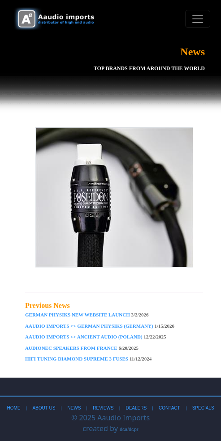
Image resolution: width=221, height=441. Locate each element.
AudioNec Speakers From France (82, 348)
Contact (169, 407)
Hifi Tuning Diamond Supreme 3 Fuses (88, 358)
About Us (43, 407)
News (74, 407)
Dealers (136, 407)
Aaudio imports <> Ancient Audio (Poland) (95, 336)
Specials (203, 407)
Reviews (103, 407)
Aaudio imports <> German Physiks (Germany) (99, 326)
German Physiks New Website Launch (87, 314)
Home (13, 407)
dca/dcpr (129, 429)
